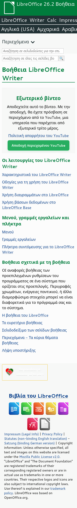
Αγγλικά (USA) (18, 29)
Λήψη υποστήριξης (19, 350)
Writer (36, 20)
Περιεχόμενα (15, 41)
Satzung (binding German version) (29, 443)
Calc (52, 20)
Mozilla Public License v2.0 (39, 456)
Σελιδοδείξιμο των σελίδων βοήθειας (34, 330)
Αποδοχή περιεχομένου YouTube (39, 145)
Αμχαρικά (48, 29)
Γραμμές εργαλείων (19, 239)
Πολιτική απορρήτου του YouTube (38, 135)
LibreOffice (14, 20)
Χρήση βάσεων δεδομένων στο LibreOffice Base (29, 204)
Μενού (8, 232)
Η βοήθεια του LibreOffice (25, 315)
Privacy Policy (52, 434)
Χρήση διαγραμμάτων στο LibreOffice (35, 194)
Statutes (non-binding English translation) (35, 438)
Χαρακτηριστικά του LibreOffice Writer (36, 174)
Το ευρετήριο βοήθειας (22, 322)
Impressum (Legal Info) (21, 434)
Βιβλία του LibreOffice (38, 395)
